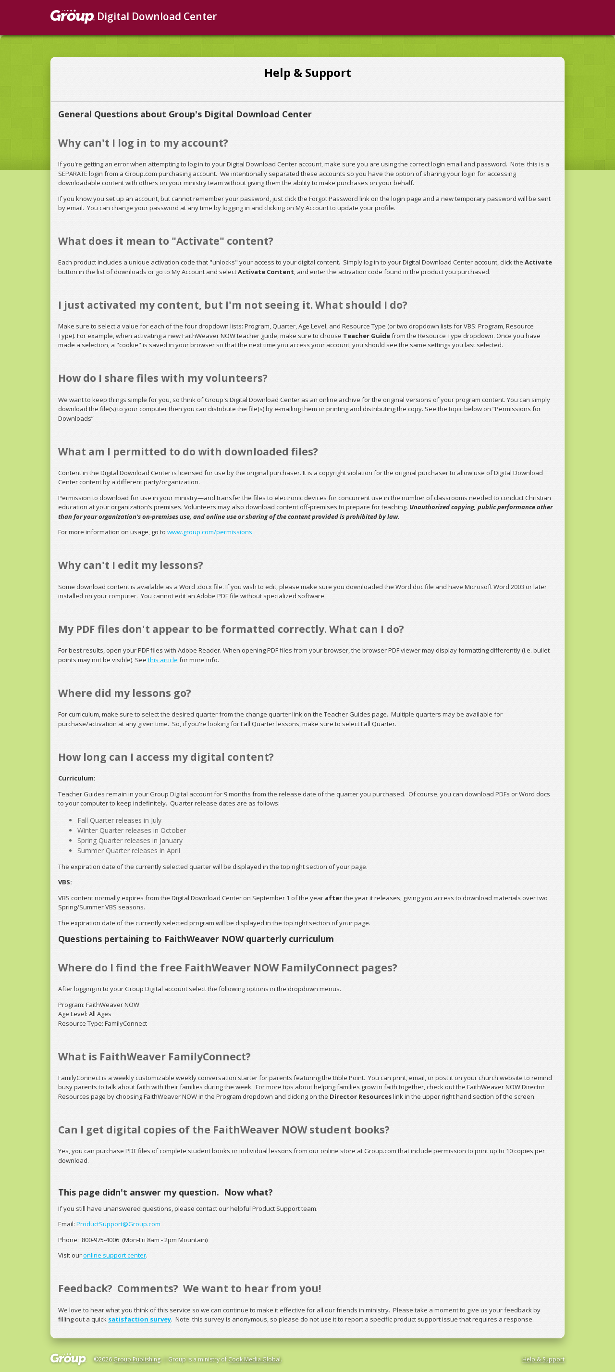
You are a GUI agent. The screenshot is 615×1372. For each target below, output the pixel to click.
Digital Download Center (133, 17)
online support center (114, 1255)
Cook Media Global (254, 1359)
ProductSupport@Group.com (118, 1224)
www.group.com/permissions (209, 532)
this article (163, 659)
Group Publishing (136, 1359)
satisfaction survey (139, 1319)
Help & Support (543, 1359)
